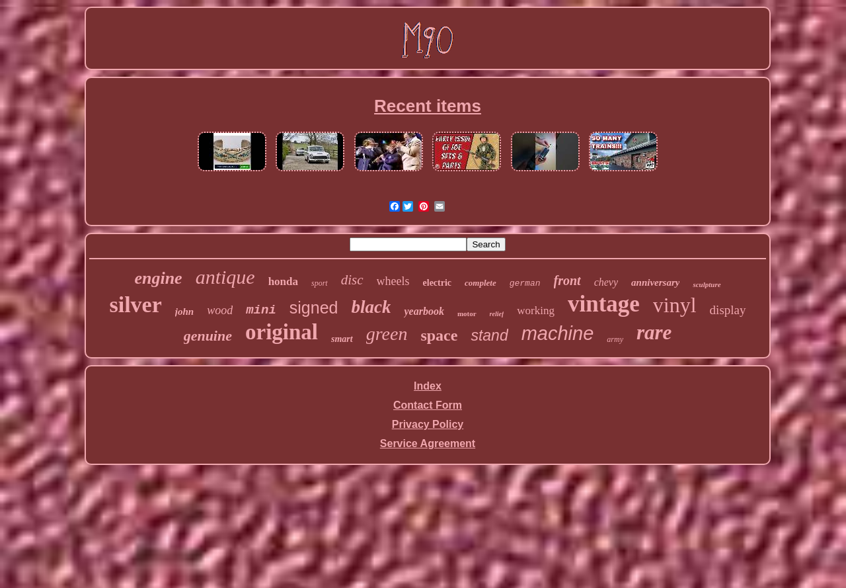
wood (220, 310)
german (525, 283)
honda (283, 281)
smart (342, 339)
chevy (606, 282)
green (387, 333)
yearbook (423, 311)
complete (480, 283)
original (281, 332)
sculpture (706, 284)
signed (313, 307)
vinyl (675, 305)
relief (497, 313)
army (615, 339)
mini (261, 310)
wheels (393, 281)
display (728, 310)
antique (225, 277)
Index (428, 386)
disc (352, 280)
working (536, 310)
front (567, 280)
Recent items (427, 106)
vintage (604, 304)
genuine (208, 335)
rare (654, 332)
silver (135, 304)
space (438, 335)
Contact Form (427, 405)
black (371, 307)
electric (437, 283)
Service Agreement (427, 443)
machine (557, 333)
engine (158, 278)
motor (467, 313)
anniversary (655, 282)
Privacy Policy (428, 424)
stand (489, 335)
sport (319, 283)
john (184, 311)
